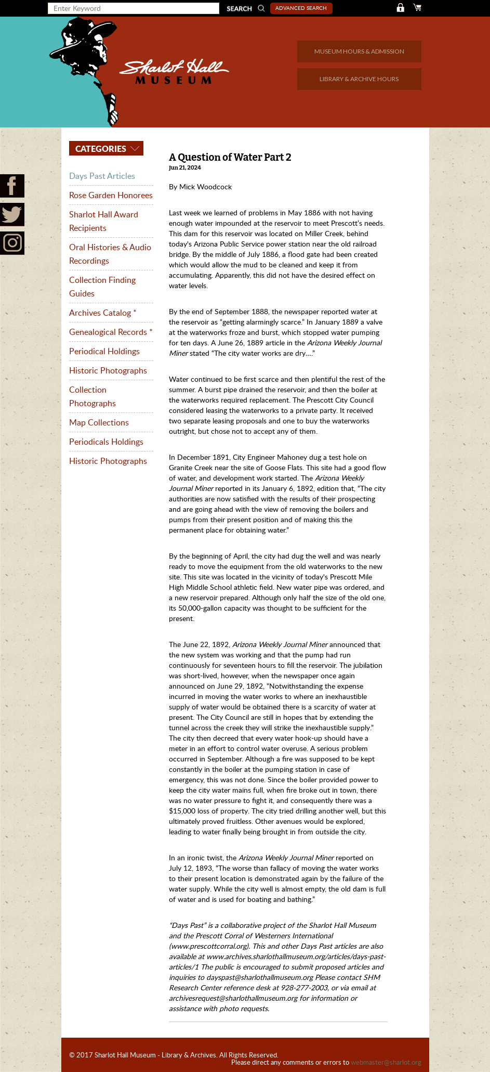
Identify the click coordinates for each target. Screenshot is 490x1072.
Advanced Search (301, 7)
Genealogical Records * (111, 332)
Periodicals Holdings (106, 441)
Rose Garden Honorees (111, 195)
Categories (99, 148)
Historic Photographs (108, 370)
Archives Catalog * (103, 312)
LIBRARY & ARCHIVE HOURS (359, 79)
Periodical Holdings (104, 351)
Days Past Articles (102, 176)
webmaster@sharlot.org (386, 1062)
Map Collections (99, 422)
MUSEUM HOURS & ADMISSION (359, 51)
